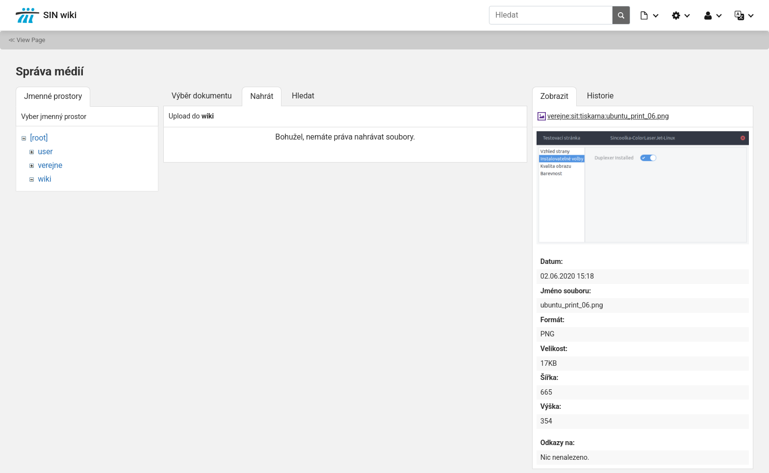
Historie (600, 95)
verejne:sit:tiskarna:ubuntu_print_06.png (608, 116)
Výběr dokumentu (202, 95)
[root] (39, 137)
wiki (44, 179)
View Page (31, 40)
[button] (650, 15)
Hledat (303, 95)
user (45, 151)
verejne (50, 165)
